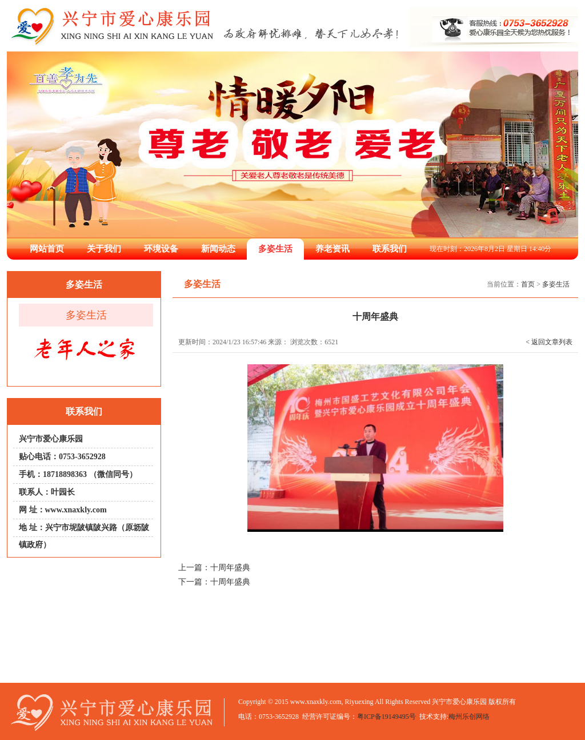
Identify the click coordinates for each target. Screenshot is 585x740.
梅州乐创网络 (469, 717)
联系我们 (389, 248)
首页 (528, 284)
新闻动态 (218, 248)
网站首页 (47, 248)
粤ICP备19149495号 (386, 717)
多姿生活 (275, 248)
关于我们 (104, 248)
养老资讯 (332, 248)
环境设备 (161, 248)
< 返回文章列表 (549, 342)
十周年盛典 (230, 567)
